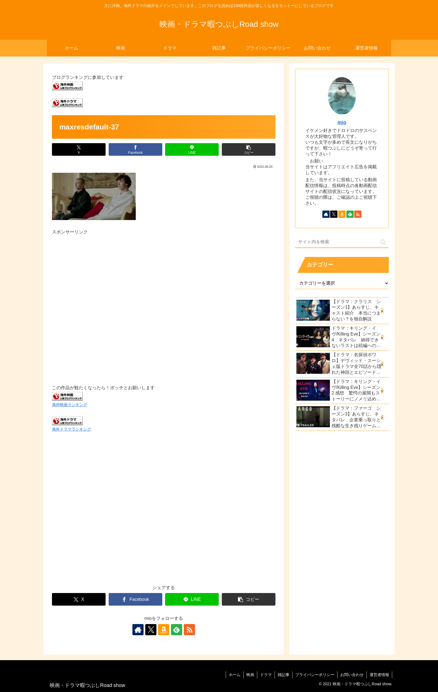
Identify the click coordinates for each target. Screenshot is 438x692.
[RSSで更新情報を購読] (189, 629)
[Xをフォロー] (150, 629)
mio (341, 122)
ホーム (235, 674)
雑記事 (283, 674)
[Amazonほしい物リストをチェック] (163, 629)
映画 (250, 674)
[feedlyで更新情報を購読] (176, 629)
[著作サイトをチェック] (138, 629)
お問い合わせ (352, 674)
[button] (248, 149)
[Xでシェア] (79, 149)
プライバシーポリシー (314, 674)
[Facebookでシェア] (135, 149)
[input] (342, 242)
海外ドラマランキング (71, 429)
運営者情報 (379, 674)
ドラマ (266, 674)
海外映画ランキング (69, 404)
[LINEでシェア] (192, 149)
